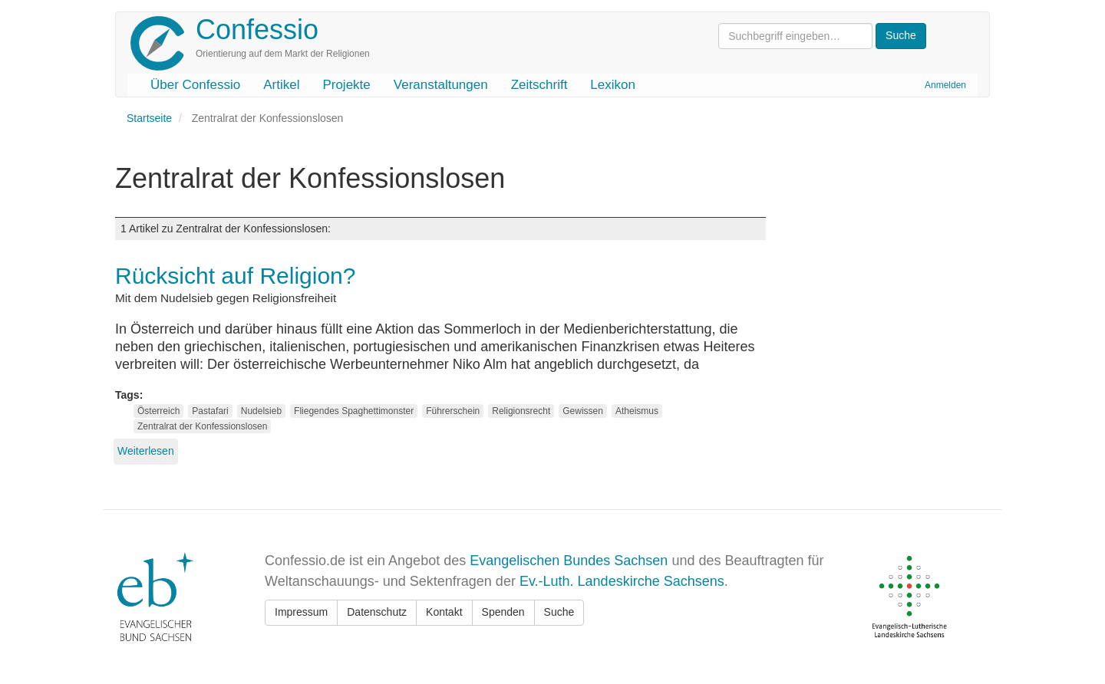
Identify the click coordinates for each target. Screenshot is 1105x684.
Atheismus (636, 411)
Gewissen (582, 411)
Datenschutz (377, 612)
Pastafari (210, 411)
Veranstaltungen (441, 84)
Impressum (301, 612)
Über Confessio (195, 84)
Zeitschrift (539, 84)
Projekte (346, 84)
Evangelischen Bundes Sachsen (569, 560)
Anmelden (945, 85)
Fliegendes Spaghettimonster (354, 411)
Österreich (158, 411)
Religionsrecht (521, 411)
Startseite (149, 118)
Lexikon (612, 84)
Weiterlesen (145, 451)
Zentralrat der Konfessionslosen (202, 426)
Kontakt (444, 612)
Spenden (503, 612)
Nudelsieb (261, 411)
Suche (559, 612)
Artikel (281, 84)
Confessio (257, 29)
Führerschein (453, 411)
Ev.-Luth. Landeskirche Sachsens (622, 581)
